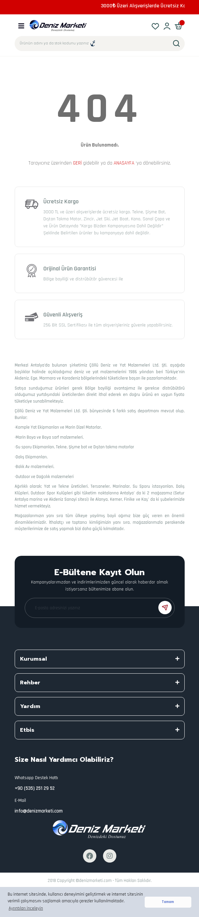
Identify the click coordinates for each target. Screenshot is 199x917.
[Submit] (165, 607)
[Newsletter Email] (100, 608)
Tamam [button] (168, 901)
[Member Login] (167, 26)
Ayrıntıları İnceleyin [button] (26, 908)
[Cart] (179, 26)
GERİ (77, 163)
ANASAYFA (124, 163)
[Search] (100, 43)
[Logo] (58, 25)
